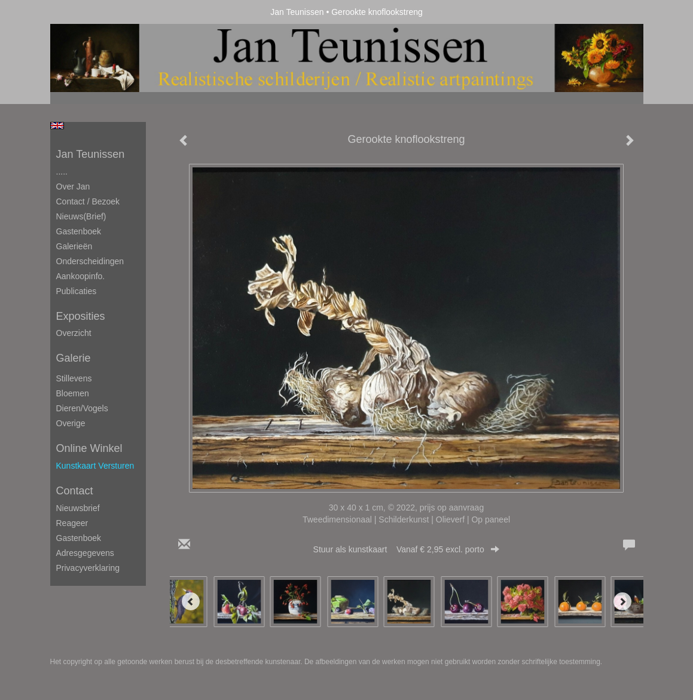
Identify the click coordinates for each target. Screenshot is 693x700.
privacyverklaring (88, 568)
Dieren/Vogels (82, 408)
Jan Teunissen (296, 12)
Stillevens (74, 378)
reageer (72, 523)
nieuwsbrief (78, 508)
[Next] (622, 601)
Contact (74, 491)
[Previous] (191, 601)
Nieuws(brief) (81, 216)
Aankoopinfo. (80, 276)
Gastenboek (79, 231)
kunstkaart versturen (95, 465)
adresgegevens (85, 553)
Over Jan (73, 186)
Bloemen (72, 393)
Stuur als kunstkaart (406, 549)
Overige (71, 423)
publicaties (76, 291)
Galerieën (74, 246)
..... (62, 171)
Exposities (80, 316)
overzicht (73, 333)
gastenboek (79, 538)
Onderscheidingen (90, 261)
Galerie (73, 358)
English (57, 125)
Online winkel (89, 448)
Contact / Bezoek (88, 201)
